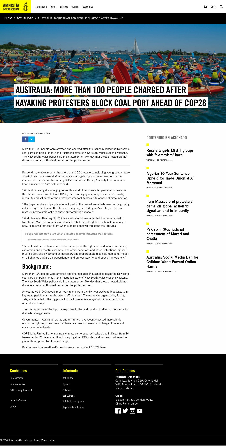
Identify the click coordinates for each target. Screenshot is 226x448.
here (103, 347)
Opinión (66, 384)
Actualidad (25, 18)
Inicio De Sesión (18, 400)
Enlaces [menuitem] (64, 6)
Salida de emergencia (73, 401)
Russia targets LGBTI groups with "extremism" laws (170, 152)
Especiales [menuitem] (88, 6)
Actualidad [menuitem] (41, 6)
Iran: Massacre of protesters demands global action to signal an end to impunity (169, 206)
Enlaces (66, 390)
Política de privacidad (21, 390)
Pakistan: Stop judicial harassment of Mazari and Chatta (167, 234)
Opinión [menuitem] (75, 6)
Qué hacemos (16, 378)
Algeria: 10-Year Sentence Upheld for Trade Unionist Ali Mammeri (170, 178)
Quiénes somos (17, 384)
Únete (214, 6)
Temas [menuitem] (53, 6)
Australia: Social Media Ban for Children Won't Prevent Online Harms (172, 262)
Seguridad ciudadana (73, 407)
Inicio (8, 18)
